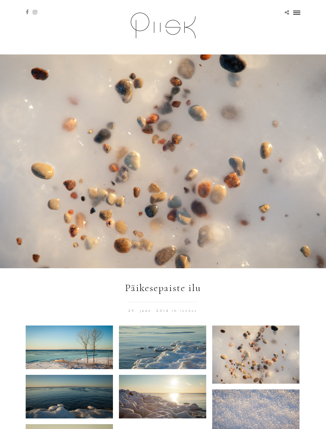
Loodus (189, 310)
